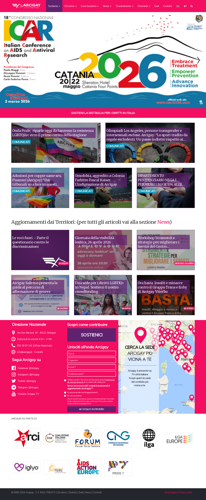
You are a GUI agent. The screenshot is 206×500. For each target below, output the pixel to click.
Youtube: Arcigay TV (28, 393)
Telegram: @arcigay (28, 387)
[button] (185, 6)
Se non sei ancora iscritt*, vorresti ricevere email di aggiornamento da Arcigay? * (88, 387)
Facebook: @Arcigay (28, 368)
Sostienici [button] (54, 6)
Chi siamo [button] (70, 6)
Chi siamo (62, 492)
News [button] (107, 6)
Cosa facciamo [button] (90, 6)
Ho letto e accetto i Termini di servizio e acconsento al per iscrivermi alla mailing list (91, 381)
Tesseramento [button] (124, 6)
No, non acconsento (74, 396)
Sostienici (92, 335)
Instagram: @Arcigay (28, 374)
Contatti (167, 6)
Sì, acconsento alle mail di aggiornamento (82, 392)
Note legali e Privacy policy (178, 492)
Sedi (156, 6)
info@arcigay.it (24, 352)
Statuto (73, 492)
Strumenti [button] (144, 6)
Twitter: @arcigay (27, 380)
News (163, 222)
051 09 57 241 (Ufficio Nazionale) (34, 345)
